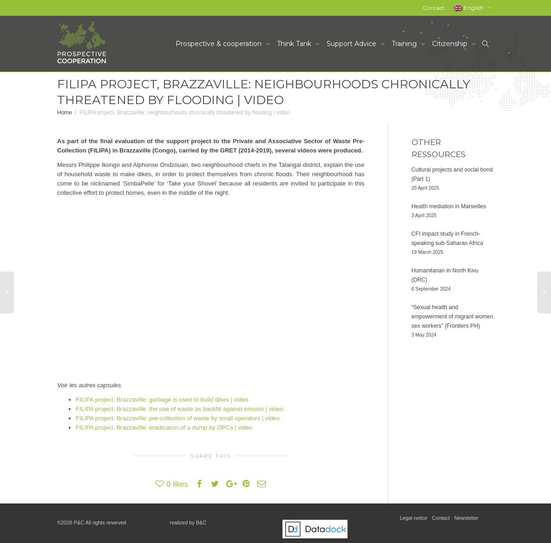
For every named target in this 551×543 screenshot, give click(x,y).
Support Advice (352, 44)
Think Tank (295, 44)
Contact (434, 7)
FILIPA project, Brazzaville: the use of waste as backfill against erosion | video (179, 408)
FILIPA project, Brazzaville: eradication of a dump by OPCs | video (164, 427)
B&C (201, 522)
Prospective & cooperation (219, 44)
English (469, 7)
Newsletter (466, 518)
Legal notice (413, 518)
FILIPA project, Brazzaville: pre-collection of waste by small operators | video (178, 418)
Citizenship (450, 44)
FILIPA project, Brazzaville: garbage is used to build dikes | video (162, 399)
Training (405, 44)
